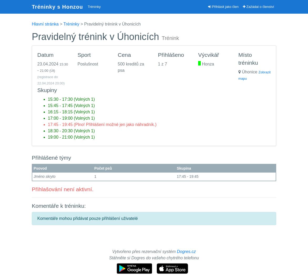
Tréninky (94, 7)
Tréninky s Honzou (57, 7)
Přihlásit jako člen (223, 7)
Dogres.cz (186, 251)
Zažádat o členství (258, 7)
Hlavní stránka (45, 24)
